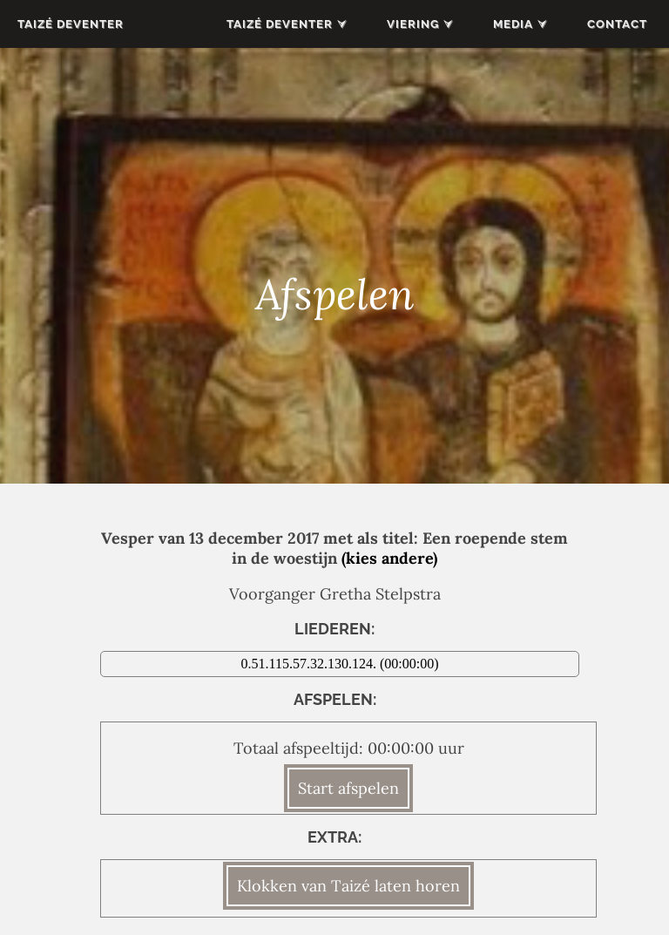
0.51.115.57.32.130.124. (310, 663)
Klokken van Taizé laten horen (348, 886)
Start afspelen (348, 788)
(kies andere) (389, 558)
